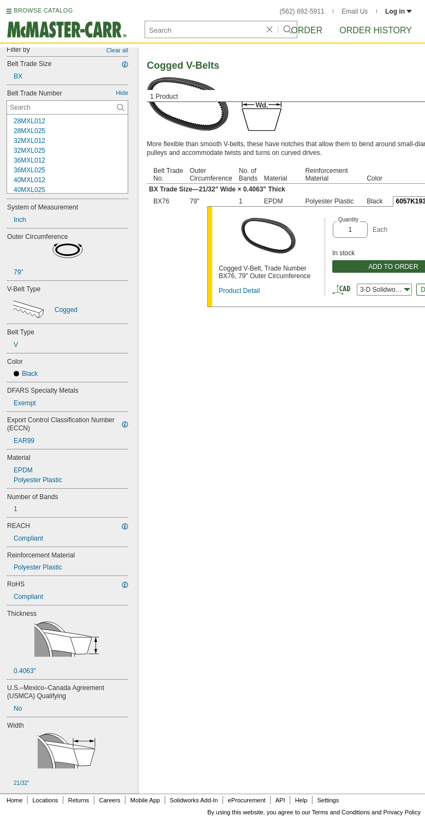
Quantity (348, 220)
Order (306, 30)
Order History (375, 30)
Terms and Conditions (341, 812)
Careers (109, 800)
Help (301, 800)
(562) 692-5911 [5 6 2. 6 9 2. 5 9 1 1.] (302, 11)
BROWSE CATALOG (43, 10)
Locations (45, 800)
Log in (398, 11)
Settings (328, 800)
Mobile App (145, 800)
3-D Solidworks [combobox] (385, 289)
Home (14, 800)
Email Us (355, 11)
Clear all (117, 50)
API (280, 800)
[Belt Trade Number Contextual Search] (67, 107)
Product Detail (239, 291)
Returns (78, 800)
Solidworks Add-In (194, 800)
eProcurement (247, 800)
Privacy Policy (402, 812)
